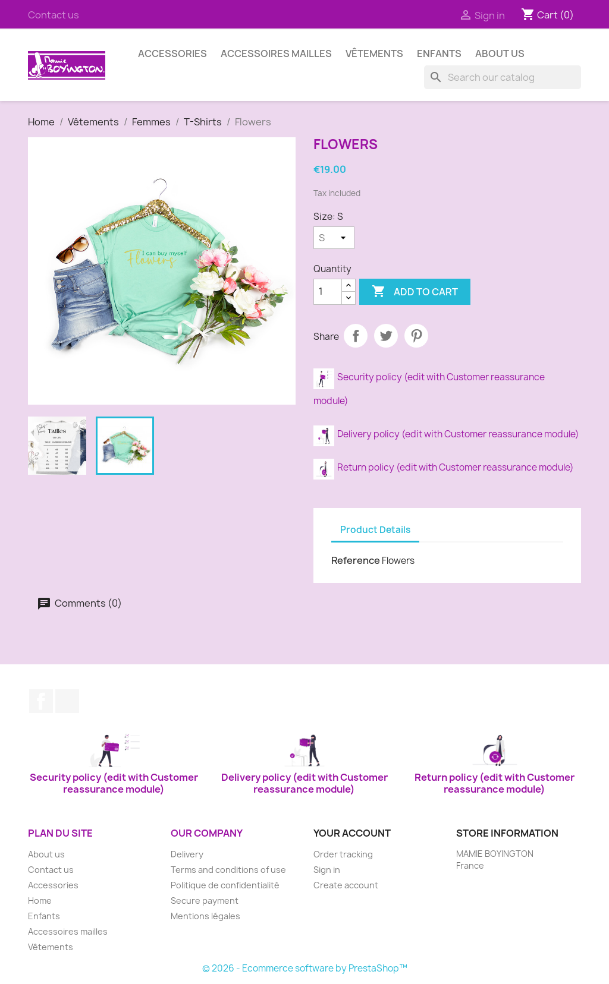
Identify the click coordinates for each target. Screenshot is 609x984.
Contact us (53, 14)
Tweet (386, 336)
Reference (355, 560)
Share (356, 336)
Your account (352, 833)
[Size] (333, 237)
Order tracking (343, 854)
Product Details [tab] (375, 529)
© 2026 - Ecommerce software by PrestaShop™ (304, 968)
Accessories (172, 53)
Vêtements (374, 53)
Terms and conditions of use (228, 869)
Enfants (439, 53)
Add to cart (415, 291)
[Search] (502, 77)
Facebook (41, 701)
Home (40, 900)
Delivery (187, 854)
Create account (345, 885)
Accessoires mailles (276, 53)
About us (500, 53)
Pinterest (416, 336)
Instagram (67, 701)
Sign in (326, 869)
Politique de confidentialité (225, 885)
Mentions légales (205, 916)
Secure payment (204, 900)
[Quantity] (327, 292)
